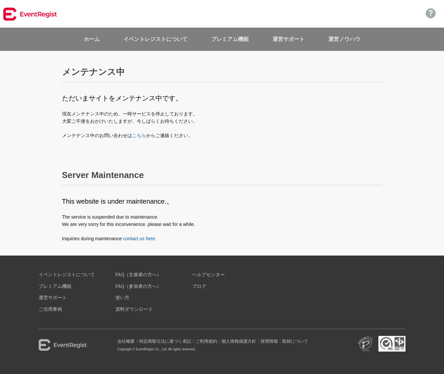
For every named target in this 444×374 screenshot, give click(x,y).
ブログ (199, 286)
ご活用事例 (50, 309)
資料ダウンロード (134, 309)
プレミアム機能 (230, 39)
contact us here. (139, 238)
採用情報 (269, 341)
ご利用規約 (206, 341)
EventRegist (72, 345)
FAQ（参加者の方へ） (138, 286)
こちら (139, 135)
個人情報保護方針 (238, 341)
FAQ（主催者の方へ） (138, 274)
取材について (295, 341)
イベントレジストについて (155, 39)
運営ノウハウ (344, 39)
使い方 (122, 297)
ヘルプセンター (208, 274)
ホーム (92, 39)
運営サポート (289, 39)
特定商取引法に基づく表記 (165, 341)
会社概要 (126, 341)
